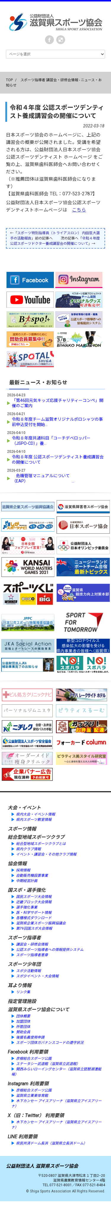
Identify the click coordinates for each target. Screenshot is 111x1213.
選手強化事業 (26, 907)
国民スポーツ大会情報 (34, 897)
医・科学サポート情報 (34, 913)
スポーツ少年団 (24, 964)
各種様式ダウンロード (34, 918)
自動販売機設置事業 (32, 875)
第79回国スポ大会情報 (34, 928)
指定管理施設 (22, 1001)
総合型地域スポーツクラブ (36, 837)
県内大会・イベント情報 (35, 814)
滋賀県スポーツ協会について (38, 1009)
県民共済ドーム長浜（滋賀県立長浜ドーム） (51, 1143)
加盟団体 (23, 1021)
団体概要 (23, 1016)
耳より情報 (19, 985)
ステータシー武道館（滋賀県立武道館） (48, 1064)
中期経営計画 (26, 881)
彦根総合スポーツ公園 (34, 1058)
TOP (9, 80)
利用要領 (38, 1052)
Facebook (49, 39)
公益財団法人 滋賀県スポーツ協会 (42, 1166)
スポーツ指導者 (24, 938)
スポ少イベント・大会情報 (37, 976)
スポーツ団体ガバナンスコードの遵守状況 (49, 1043)
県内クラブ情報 (28, 849)
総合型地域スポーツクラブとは (41, 844)
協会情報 (17, 863)
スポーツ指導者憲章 (32, 955)
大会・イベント (24, 808)
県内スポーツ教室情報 (34, 820)
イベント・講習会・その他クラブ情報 (46, 854)
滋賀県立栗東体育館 (32, 1096)
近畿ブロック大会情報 (34, 902)
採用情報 (23, 870)
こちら (79, 210)
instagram (60, 39)
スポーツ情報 (22, 829)
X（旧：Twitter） (26, 1115)
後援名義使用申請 (30, 1037)
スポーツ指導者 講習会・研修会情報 (49, 80)
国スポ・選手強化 (27, 890)
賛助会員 (23, 1032)
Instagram (18, 1083)
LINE (12, 1136)
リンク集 (23, 992)
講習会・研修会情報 (32, 944)
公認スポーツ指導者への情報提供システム (49, 950)
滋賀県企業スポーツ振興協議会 (41, 923)
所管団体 (23, 1027)
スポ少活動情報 (28, 971)
